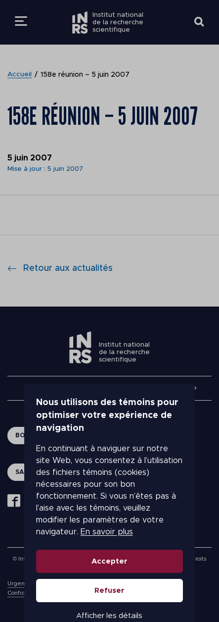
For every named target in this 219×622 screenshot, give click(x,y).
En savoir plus (82, 495)
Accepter (109, 524)
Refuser (109, 554)
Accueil (19, 74)
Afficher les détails (110, 579)
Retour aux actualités (60, 268)
